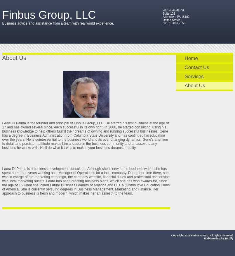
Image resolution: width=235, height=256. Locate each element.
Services (194, 76)
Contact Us (197, 67)
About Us (195, 85)
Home (191, 58)
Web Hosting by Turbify (218, 238)
